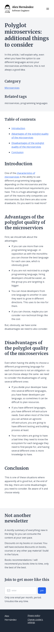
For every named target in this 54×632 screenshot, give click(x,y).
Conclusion (17, 152)
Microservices (12, 87)
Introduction (18, 128)
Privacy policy (34, 615)
